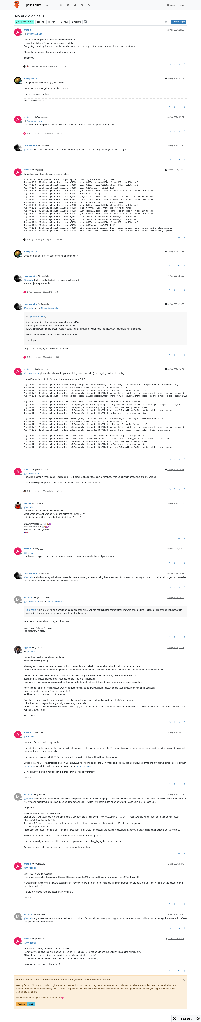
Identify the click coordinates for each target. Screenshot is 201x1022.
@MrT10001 (38, 864)
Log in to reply (179, 22)
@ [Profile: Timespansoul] (34, 121)
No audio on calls (49, 308)
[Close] (183, 980)
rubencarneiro (30, 145)
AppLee (27, 647)
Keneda (27, 503)
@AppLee (37, 732)
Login (31, 1004)
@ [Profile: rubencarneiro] (34, 34)
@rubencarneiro (40, 369)
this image (29, 766)
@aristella (43, 145)
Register (21, 1004)
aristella (27, 30)
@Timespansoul (40, 117)
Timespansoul (30, 78)
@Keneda (37, 549)
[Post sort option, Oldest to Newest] (166, 22)
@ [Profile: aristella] (29, 149)
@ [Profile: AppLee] (29, 736)
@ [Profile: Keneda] (29, 553)
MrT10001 (28, 598)
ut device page (84, 766)
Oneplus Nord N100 (24, 22)
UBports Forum (32, 5)
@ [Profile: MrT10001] (30, 868)
